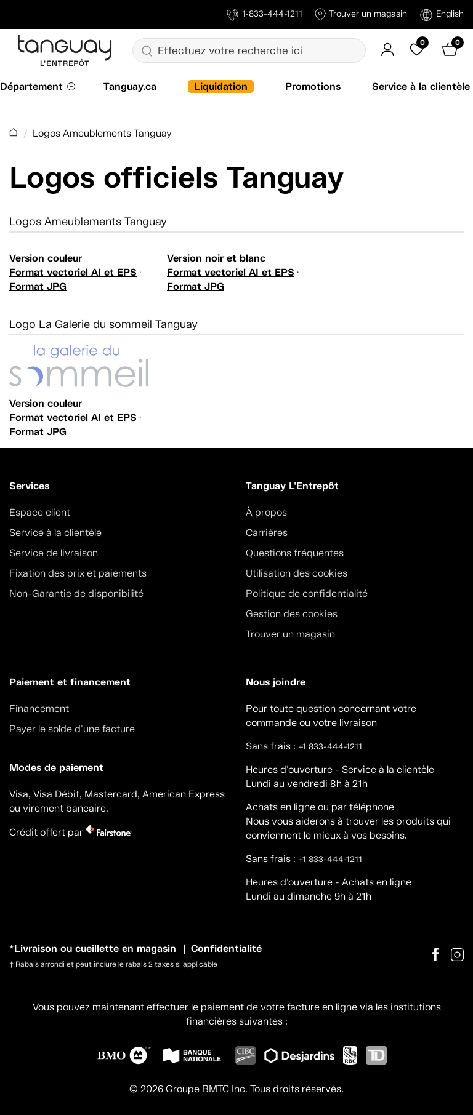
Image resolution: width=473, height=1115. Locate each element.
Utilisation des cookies (296, 573)
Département (31, 86)
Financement (39, 708)
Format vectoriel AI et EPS (73, 272)
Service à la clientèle (421, 86)
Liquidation (221, 86)
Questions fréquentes (295, 553)
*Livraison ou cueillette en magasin (92, 948)
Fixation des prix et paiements (78, 573)
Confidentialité (226, 948)
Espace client (39, 512)
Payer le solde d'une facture (72, 729)
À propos (266, 512)
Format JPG (38, 286)
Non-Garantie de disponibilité (76, 593)
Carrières (267, 532)
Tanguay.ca (129, 86)
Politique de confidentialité (307, 593)
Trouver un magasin (361, 14)
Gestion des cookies (292, 614)
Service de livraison (53, 553)
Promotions (313, 86)
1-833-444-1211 (264, 14)
